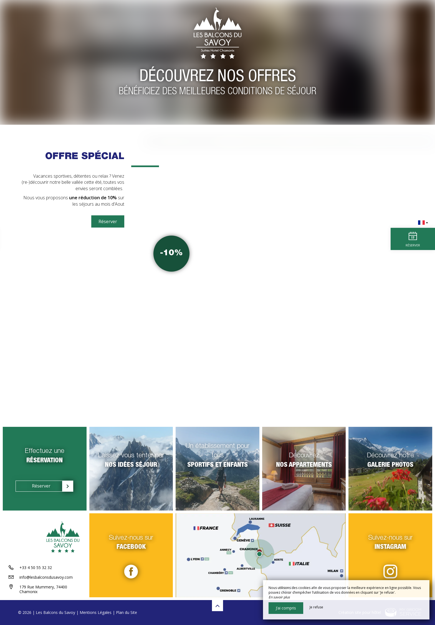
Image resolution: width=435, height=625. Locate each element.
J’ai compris (286, 608)
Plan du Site (126, 612)
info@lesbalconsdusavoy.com (46, 577)
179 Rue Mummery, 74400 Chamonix (43, 589)
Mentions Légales (96, 612)
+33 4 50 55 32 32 (35, 567)
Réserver (107, 221)
